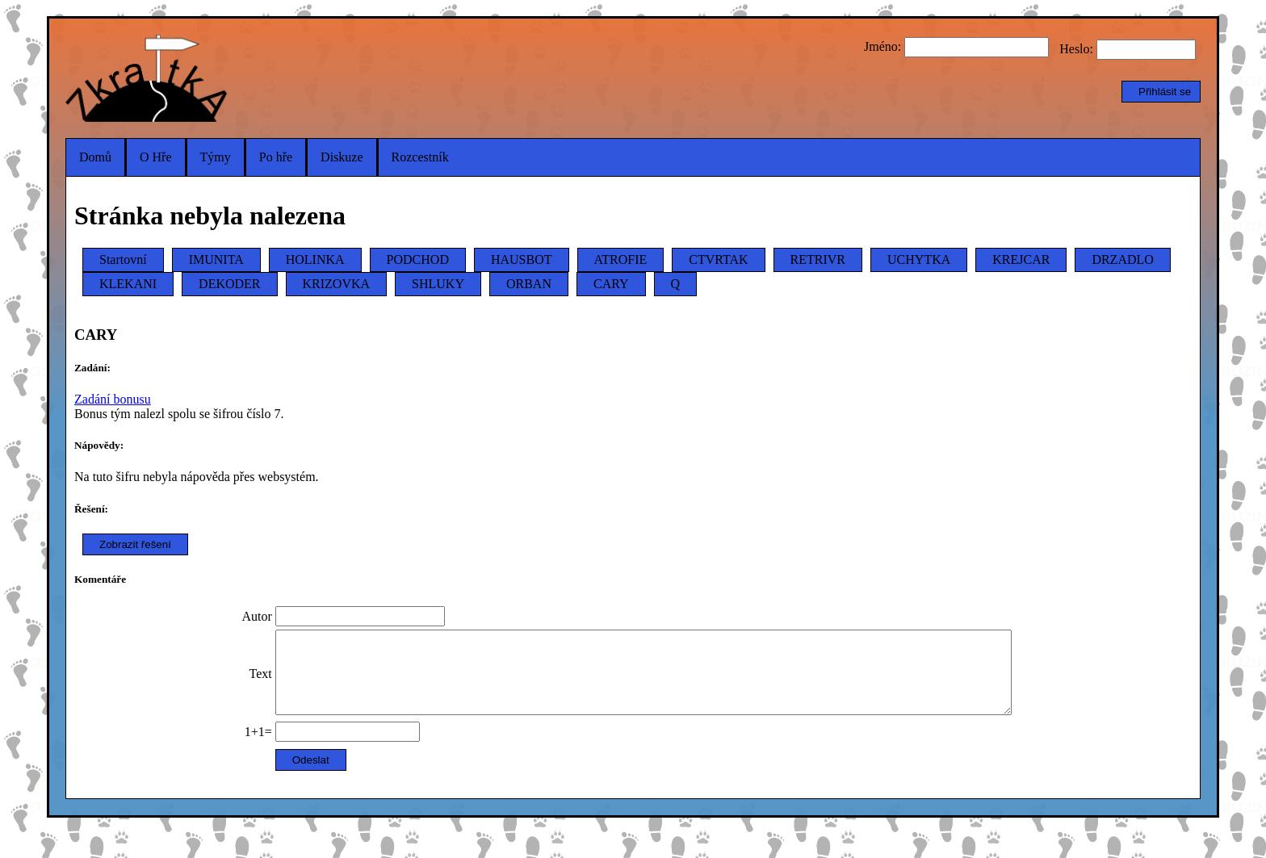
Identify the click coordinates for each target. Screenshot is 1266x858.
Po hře (275, 157)
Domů (95, 157)
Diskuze (342, 157)
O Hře (156, 157)
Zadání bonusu (112, 399)
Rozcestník (420, 157)
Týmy (215, 157)
